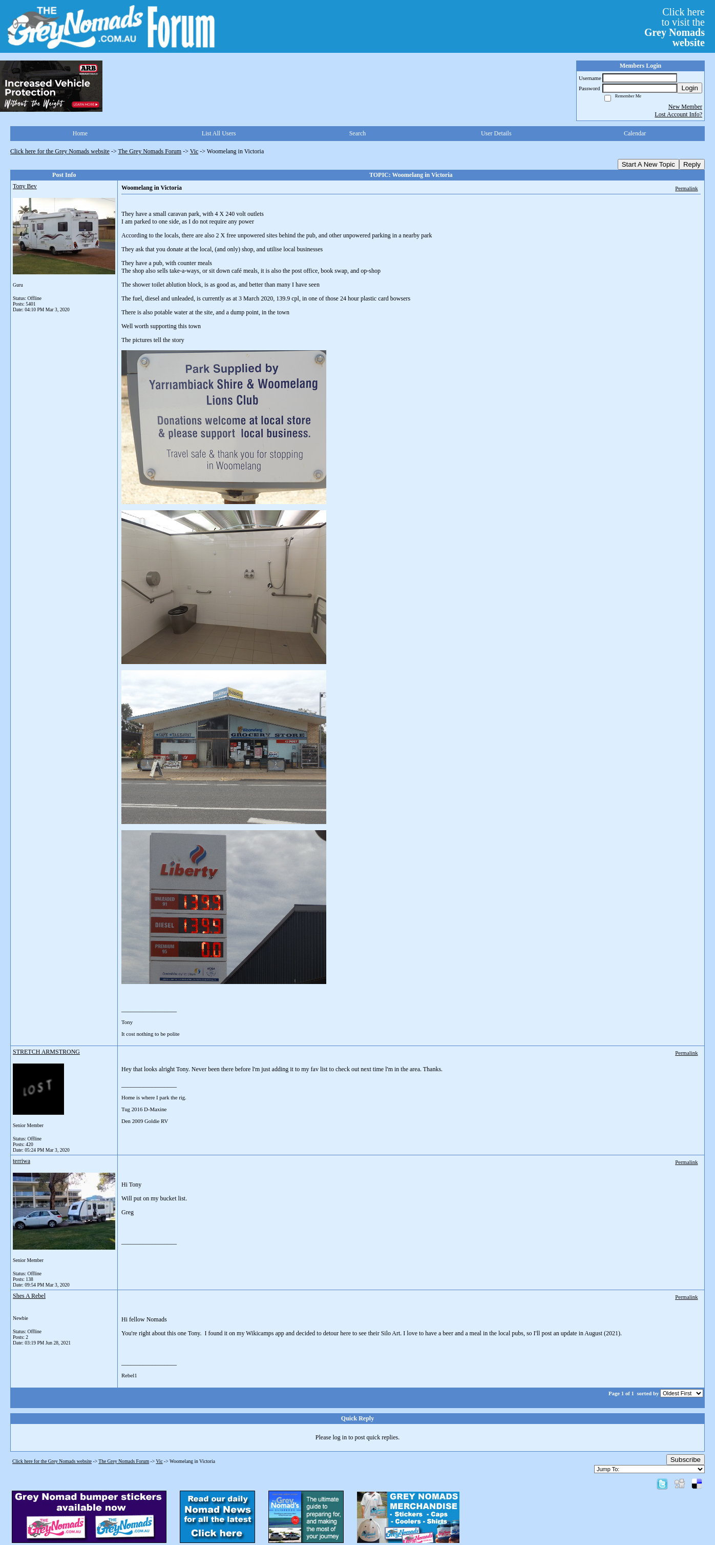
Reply (692, 164)
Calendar (635, 133)
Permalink (686, 188)
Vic (194, 151)
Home (80, 133)
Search (357, 133)
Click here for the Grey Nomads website (60, 151)
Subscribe (685, 1459)
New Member (685, 106)
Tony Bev (25, 186)
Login (689, 88)
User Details (496, 133)
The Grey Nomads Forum (150, 151)
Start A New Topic (648, 164)
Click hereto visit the (674, 27)
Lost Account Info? (678, 114)
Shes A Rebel (29, 1295)
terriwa (21, 1161)
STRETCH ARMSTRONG (46, 1051)
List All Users (219, 133)
